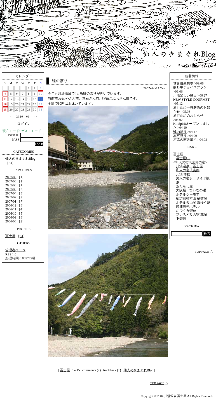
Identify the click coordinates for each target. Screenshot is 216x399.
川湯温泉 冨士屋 (189, 166)
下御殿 (181, 218)
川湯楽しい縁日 (185, 95)
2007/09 (10, 177)
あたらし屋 (184, 186)
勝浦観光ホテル (187, 206)
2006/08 (10, 221)
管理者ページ (15, 250)
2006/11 (10, 209)
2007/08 (10, 181)
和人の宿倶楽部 (187, 170)
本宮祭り (180, 136)
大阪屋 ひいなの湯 (191, 190)
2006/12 (10, 205)
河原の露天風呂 (185, 140)
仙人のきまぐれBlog (20, 159)
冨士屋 (10, 236)
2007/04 (10, 193)
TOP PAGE (157, 383)
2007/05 (10, 189)
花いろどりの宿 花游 (191, 215)
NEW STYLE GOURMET (191, 100)
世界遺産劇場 (183, 83)
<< (10, 116)
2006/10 (10, 213)
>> (35, 116)
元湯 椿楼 (183, 174)
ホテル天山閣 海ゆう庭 (193, 203)
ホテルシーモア (187, 194)
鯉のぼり (60, 81)
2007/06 (10, 185)
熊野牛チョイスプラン (190, 87)
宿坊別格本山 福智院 (191, 198)
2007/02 (10, 197)
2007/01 (10, 201)
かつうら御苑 (186, 210)
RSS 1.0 (10, 254)
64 (21, 236)
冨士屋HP (183, 158)
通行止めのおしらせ (188, 116)
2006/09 (10, 217)
